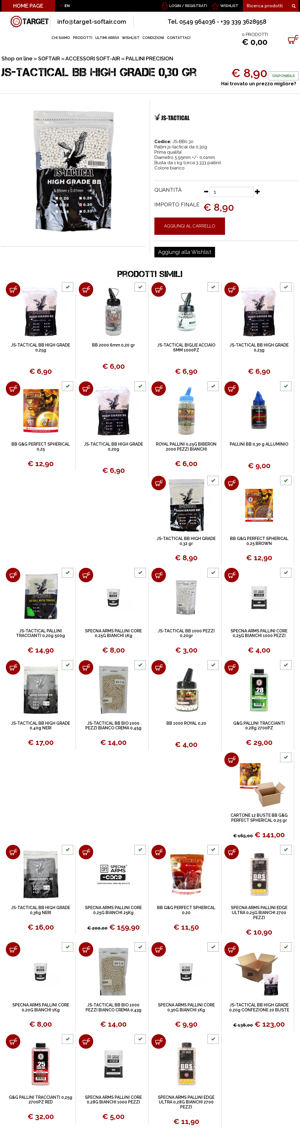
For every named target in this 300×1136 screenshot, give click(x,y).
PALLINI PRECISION (149, 58)
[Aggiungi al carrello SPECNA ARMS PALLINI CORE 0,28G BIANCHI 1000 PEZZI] (86, 1041)
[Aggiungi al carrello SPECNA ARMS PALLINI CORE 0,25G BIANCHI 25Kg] (86, 852)
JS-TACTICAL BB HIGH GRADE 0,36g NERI (40, 910)
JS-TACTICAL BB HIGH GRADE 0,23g (259, 347)
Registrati (196, 6)
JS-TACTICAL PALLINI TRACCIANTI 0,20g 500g (40, 633)
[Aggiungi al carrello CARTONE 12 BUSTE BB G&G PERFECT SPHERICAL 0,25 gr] (231, 760)
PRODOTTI (82, 38)
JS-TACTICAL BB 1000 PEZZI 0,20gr (186, 633)
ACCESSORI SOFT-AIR (92, 58)
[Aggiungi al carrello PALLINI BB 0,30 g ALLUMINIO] (231, 388)
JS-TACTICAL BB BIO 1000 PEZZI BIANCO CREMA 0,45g (113, 726)
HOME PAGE (28, 6)
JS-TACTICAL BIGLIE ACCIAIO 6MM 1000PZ (186, 347)
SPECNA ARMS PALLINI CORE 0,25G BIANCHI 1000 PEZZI (259, 633)
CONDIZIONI (153, 38)
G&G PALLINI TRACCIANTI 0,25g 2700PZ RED (40, 1100)
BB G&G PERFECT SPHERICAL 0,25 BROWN (259, 541)
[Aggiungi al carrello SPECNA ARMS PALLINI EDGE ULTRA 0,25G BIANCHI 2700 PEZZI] (231, 852)
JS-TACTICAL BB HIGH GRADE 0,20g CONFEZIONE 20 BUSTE (259, 1007)
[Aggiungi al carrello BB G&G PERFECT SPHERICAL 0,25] (13, 388)
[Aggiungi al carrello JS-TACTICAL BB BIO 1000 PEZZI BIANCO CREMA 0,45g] (86, 667)
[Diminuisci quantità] (206, 191)
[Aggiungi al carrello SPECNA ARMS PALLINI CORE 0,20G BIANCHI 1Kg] (13, 949)
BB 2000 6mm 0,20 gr (113, 345)
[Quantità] (232, 192)
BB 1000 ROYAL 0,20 (186, 723)
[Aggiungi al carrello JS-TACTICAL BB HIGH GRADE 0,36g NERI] (13, 852)
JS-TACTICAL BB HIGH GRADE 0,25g (40, 347)
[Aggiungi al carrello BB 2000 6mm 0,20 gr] (86, 289)
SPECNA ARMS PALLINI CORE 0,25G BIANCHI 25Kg (113, 910)
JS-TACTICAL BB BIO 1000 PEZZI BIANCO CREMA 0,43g (114, 1007)
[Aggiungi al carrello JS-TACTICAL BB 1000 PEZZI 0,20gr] (158, 575)
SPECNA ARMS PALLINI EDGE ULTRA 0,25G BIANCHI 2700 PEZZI (259, 912)
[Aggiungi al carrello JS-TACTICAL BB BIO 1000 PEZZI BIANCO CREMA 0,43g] (86, 949)
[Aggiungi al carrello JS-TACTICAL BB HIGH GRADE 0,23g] (231, 289)
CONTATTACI (178, 38)
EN (67, 6)
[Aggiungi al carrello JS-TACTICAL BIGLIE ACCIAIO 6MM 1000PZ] (158, 289)
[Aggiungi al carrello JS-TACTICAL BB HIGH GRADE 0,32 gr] (158, 483)
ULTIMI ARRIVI (107, 38)
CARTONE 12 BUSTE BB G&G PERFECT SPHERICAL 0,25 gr (259, 818)
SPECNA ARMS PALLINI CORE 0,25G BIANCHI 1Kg (113, 633)
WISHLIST (229, 6)
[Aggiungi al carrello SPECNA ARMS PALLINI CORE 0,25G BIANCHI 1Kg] (86, 575)
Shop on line (17, 58)
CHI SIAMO (61, 38)
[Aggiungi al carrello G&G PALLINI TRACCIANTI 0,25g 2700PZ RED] (13, 1041)
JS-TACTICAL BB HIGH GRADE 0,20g (113, 446)
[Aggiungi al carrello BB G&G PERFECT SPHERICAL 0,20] (158, 852)
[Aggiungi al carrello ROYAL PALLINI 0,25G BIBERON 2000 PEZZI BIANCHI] (158, 388)
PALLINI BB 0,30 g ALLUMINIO (259, 444)
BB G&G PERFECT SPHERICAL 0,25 (40, 446)
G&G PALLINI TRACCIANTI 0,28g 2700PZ (259, 726)
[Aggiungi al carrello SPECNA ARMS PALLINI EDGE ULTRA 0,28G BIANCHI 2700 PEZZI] (158, 1041)
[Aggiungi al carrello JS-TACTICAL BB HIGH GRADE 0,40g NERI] (13, 667)
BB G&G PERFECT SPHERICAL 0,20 (186, 910)
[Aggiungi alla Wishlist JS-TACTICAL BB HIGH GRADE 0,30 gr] (184, 252)
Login (175, 6)
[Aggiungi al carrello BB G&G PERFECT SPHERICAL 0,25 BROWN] (231, 483)
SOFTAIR (49, 58)
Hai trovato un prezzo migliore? (258, 83)
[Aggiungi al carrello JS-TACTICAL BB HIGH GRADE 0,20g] (86, 388)
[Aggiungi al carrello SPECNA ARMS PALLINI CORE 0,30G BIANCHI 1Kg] (158, 949)
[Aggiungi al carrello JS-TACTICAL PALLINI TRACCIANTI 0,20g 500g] (13, 575)
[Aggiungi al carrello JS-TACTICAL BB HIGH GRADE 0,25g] (13, 289)
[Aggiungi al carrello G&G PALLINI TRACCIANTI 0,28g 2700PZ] (231, 667)
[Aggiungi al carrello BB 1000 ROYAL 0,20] (158, 667)
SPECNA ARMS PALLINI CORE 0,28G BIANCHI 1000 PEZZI (113, 1100)
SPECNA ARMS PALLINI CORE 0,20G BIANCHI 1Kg (40, 1007)
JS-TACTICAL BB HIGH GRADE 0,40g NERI (40, 726)
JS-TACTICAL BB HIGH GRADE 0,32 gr (186, 541)
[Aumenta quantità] (257, 191)
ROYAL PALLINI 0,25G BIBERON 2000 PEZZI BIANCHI (186, 446)
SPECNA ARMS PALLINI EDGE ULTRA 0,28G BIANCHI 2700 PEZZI (186, 1102)
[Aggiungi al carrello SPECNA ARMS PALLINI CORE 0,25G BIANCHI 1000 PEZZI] (231, 575)
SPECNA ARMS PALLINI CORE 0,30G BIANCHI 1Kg (186, 1007)
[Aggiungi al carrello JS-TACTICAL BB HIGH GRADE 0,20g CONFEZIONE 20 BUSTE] (231, 949)
